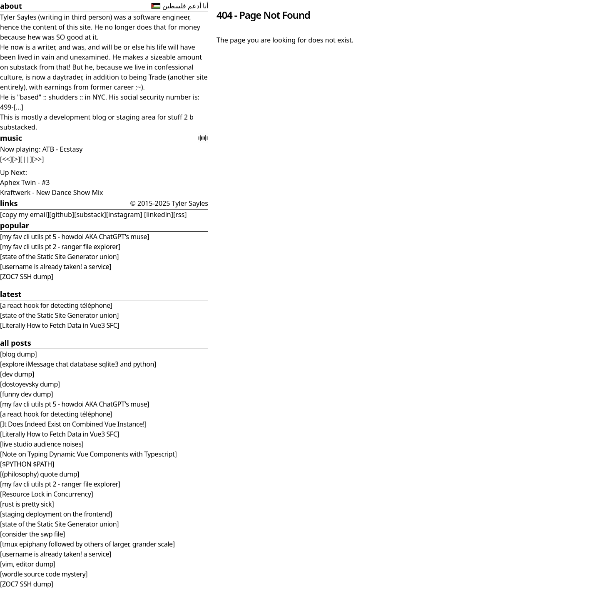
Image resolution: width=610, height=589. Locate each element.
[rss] (180, 214)
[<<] (6, 159)
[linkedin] (157, 214)
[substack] (90, 214)
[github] (61, 214)
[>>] (38, 159)
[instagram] (124, 214)
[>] (16, 159)
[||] (26, 159)
